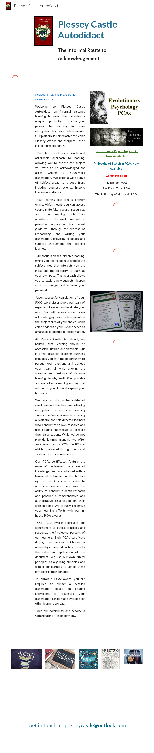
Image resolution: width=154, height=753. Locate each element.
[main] (93, 29)
